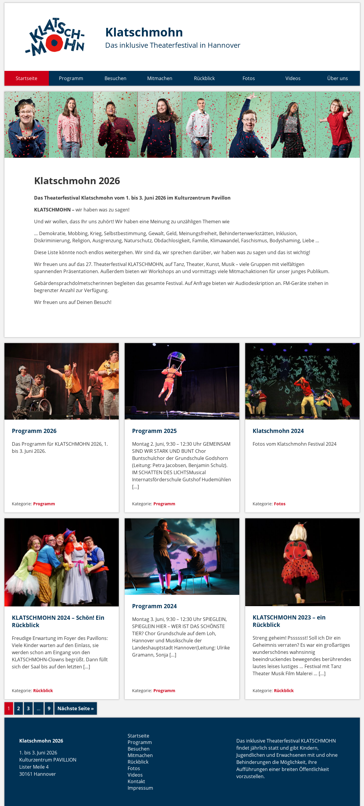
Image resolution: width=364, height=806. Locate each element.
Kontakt (136, 781)
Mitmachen (159, 78)
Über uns (337, 78)
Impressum (140, 788)
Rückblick (204, 78)
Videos (293, 78)
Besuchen (115, 78)
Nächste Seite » (75, 708)
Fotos (249, 78)
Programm (71, 78)
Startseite (26, 78)
